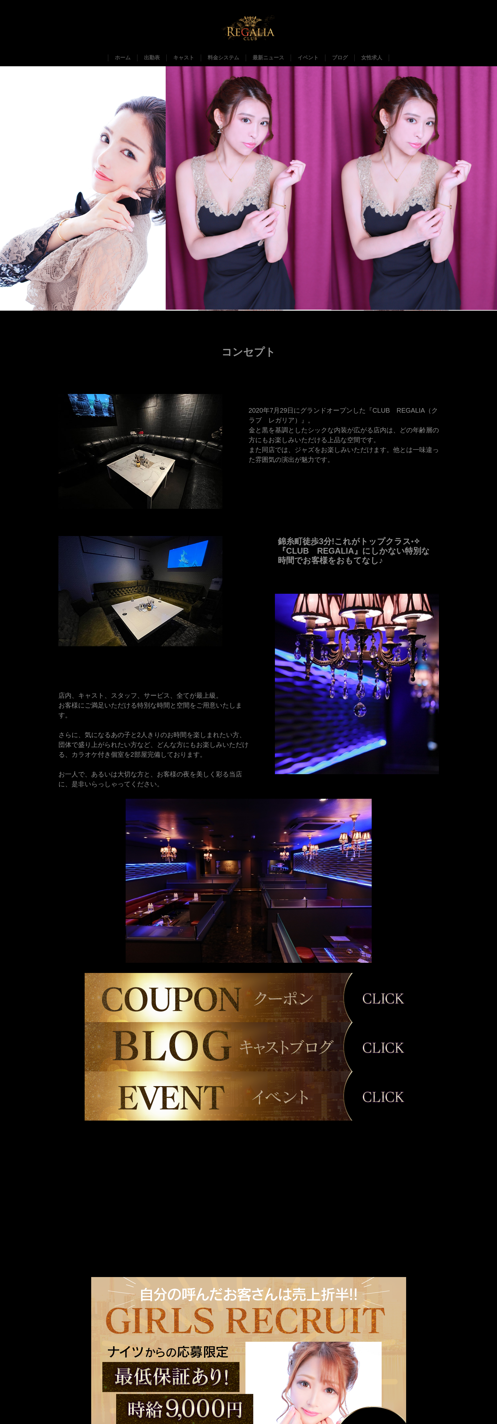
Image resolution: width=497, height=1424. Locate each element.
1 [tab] (253, 968)
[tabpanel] (249, 881)
